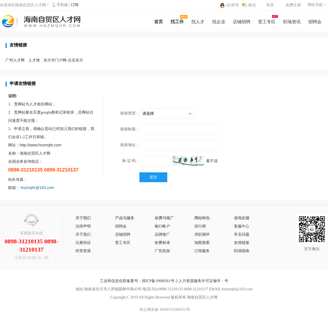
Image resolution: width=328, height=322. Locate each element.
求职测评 (202, 234)
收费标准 (162, 243)
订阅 (74, 5)
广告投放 (162, 251)
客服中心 (241, 226)
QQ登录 (232, 5)
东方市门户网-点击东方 (63, 60)
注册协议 (83, 243)
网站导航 (315, 5)
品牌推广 (162, 234)
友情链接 (241, 243)
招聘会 (121, 226)
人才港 (34, 60)
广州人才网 (15, 60)
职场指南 (241, 251)
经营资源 (83, 251)
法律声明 (83, 226)
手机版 (62, 5)
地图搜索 (202, 243)
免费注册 (293, 5)
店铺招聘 (122, 234)
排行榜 (200, 226)
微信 (252, 5)
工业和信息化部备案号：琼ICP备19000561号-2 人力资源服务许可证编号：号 (164, 281)
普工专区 (122, 243)
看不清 (212, 161)
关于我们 (83, 234)
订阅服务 (202, 251)
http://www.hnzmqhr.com (40, 145)
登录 (270, 5)
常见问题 (241, 234)
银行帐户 (162, 226)
